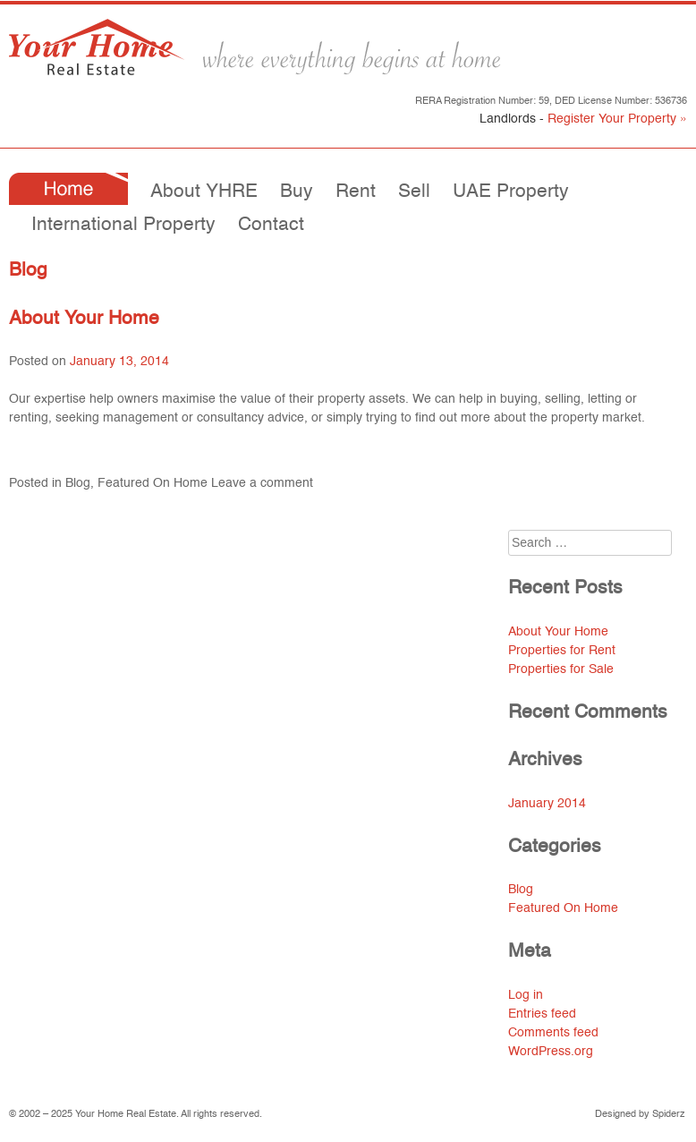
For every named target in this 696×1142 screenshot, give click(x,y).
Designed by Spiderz (640, 1115)
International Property (123, 225)
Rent (355, 192)
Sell (414, 192)
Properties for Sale (561, 669)
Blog (77, 483)
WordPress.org (550, 1051)
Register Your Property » (617, 119)
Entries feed (542, 1014)
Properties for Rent (561, 650)
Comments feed (553, 1033)
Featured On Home (153, 483)
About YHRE (204, 192)
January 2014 (547, 803)
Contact (271, 225)
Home (68, 189)
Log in (525, 995)
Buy (296, 192)
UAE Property (511, 192)
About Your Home (84, 319)
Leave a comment (262, 483)
